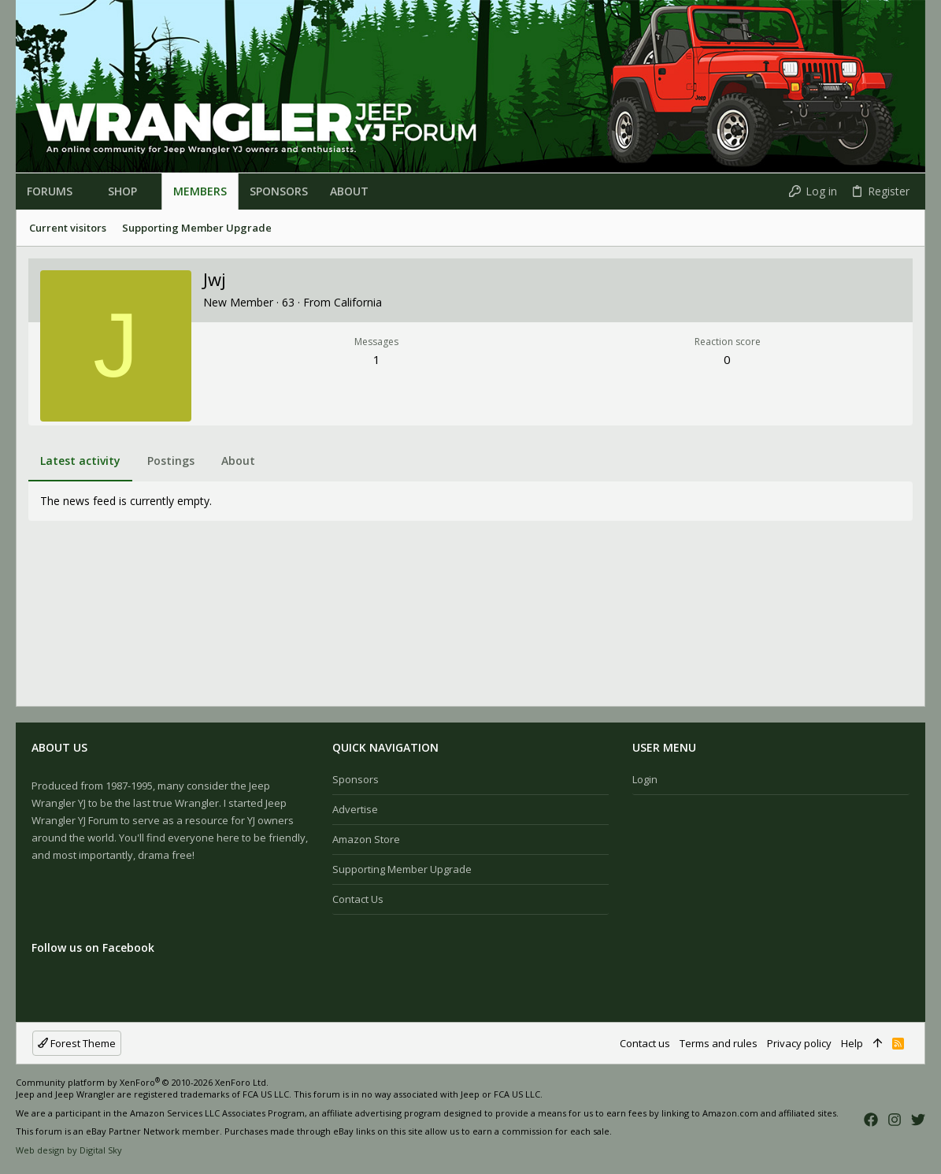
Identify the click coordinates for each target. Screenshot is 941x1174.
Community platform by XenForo (142, 1082)
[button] (79, 191)
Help (852, 1043)
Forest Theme (77, 1043)
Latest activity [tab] (80, 460)
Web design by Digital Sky (69, 1150)
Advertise (355, 809)
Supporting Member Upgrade (402, 869)
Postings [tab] (170, 460)
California (358, 302)
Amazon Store (366, 839)
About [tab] (238, 460)
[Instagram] (894, 1119)
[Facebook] (871, 1119)
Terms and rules (719, 1043)
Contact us (357, 899)
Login (645, 779)
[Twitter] (918, 1119)
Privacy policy (799, 1043)
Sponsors (355, 779)
